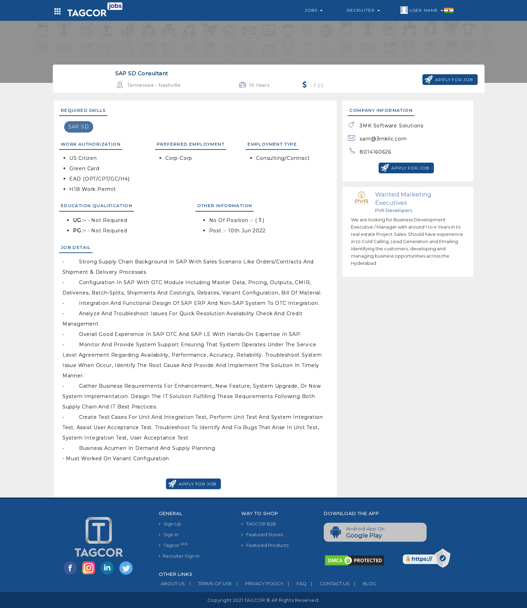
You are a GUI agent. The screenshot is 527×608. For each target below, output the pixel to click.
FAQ (294, 583)
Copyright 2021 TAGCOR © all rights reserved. (263, 600)
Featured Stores (262, 534)
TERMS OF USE (208, 583)
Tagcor (173, 545)
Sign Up (170, 524)
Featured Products (265, 545)
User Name (427, 10)
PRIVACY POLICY (257, 583)
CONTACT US (328, 583)
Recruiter (363, 10)
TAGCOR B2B (258, 524)
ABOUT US (172, 583)
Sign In (168, 534)
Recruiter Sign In (179, 556)
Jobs (314, 10)
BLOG (363, 583)
